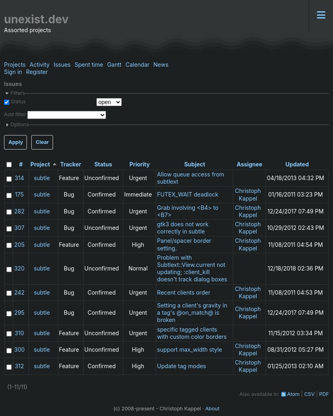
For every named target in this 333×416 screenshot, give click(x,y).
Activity (40, 64)
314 (19, 177)
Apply (15, 142)
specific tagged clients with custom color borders (192, 333)
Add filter (15, 114)
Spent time (89, 64)
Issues (61, 64)
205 (19, 244)
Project (40, 164)
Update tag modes (181, 366)
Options (19, 124)
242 (19, 292)
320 (19, 268)
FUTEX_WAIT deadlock (187, 194)
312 (19, 366)
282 (19, 211)
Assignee (249, 164)
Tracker (70, 164)
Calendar (137, 64)
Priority (139, 164)
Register (37, 71)
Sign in (13, 71)
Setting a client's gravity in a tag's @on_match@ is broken (192, 312)
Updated (297, 164)
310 (19, 333)
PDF (324, 394)
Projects (15, 64)
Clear (42, 142)
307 (19, 227)
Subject (194, 164)
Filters (17, 93)
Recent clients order (183, 292)
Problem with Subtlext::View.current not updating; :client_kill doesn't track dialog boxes (192, 268)
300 (19, 349)
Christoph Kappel (248, 194)
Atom (293, 394)
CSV (309, 394)
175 (19, 194)
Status (17, 101)
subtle (42, 177)
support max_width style (189, 349)
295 (19, 312)
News (160, 64)
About (212, 409)
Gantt (114, 64)
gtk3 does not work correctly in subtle (182, 228)
